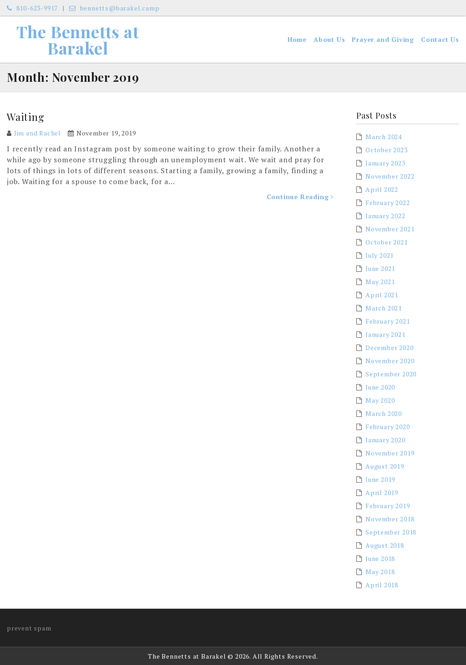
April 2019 (381, 492)
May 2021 (380, 281)
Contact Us (440, 39)
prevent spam (29, 628)
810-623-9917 (32, 8)
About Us (329, 39)
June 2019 (380, 479)
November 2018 (389, 519)
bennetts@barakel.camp (114, 8)
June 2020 (380, 387)
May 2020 (380, 400)
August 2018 (384, 545)
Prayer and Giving (383, 39)
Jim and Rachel (37, 133)
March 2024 (383, 136)
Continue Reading (300, 196)
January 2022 (385, 215)
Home (297, 39)
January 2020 (385, 439)
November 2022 (389, 176)
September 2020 (390, 374)
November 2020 (389, 360)
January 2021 (385, 334)
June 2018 (380, 558)
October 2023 (386, 149)
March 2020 (383, 413)
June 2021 (380, 268)
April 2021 (381, 294)
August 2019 (384, 466)
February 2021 (387, 321)
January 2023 (385, 163)
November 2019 (389, 453)
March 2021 (383, 308)
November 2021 (389, 229)
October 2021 (386, 242)
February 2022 (387, 202)
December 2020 (389, 347)
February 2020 (387, 426)
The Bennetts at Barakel (77, 39)
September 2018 (390, 532)
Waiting (26, 117)
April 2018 (381, 584)
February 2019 (387, 505)
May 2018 (380, 571)
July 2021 (379, 255)
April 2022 (381, 189)
